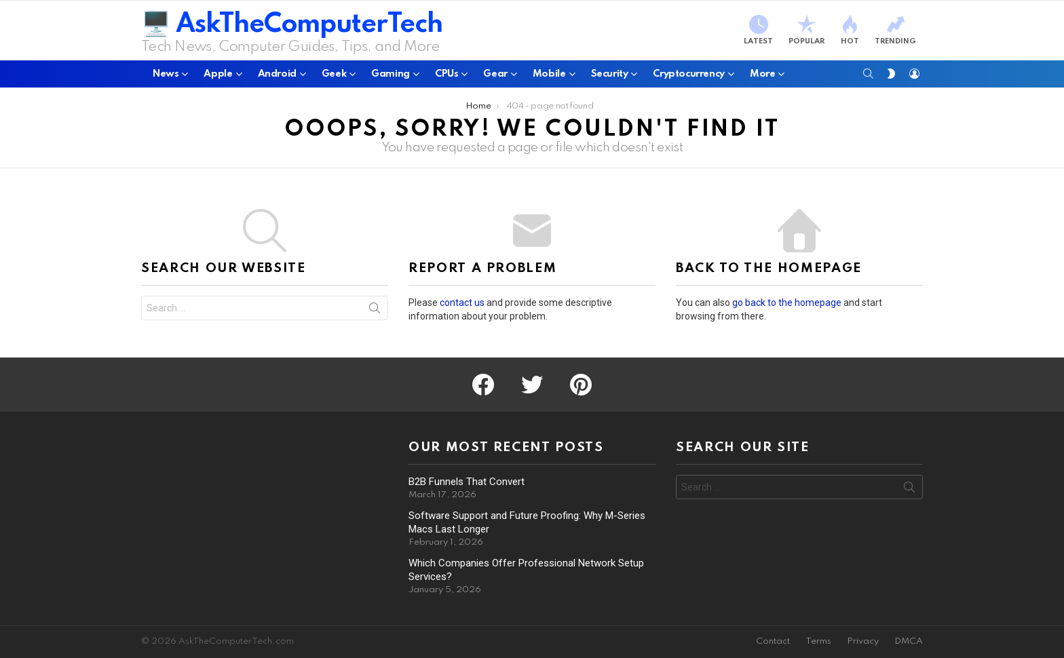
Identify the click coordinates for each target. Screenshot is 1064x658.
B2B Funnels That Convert (466, 482)
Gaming (390, 76)
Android (277, 76)
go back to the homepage (786, 302)
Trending (895, 30)
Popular (806, 30)
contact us (462, 302)
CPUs (446, 76)
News (165, 76)
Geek (334, 76)
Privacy (863, 641)
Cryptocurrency (689, 76)
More (762, 76)
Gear (495, 76)
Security (609, 76)
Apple (218, 76)
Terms (818, 641)
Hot (849, 30)
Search (374, 311)
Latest (758, 30)
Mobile (549, 76)
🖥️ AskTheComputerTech (291, 25)
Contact (773, 641)
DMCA (908, 641)
